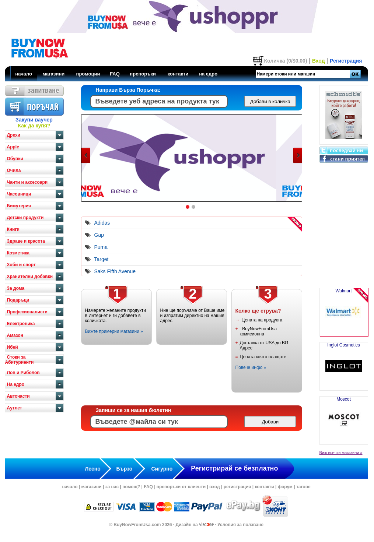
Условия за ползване (240, 524)
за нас (112, 486)
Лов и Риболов (23, 372)
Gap (99, 235)
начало (23, 74)
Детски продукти (25, 217)
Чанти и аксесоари (27, 182)
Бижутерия (19, 205)
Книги (13, 229)
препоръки (143, 74)
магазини (53, 74)
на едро (208, 74)
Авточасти (18, 396)
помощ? (131, 486)
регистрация (237, 486)
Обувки (15, 158)
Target (101, 259)
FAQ (115, 74)
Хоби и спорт (21, 264)
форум (285, 486)
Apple (13, 146)
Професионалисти (27, 311)
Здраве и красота (26, 241)
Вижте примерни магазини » (114, 331)
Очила (14, 170)
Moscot (343, 418)
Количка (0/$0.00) (285, 61)
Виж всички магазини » (341, 452)
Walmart (344, 312)
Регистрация (346, 61)
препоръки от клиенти (181, 486)
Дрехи (13, 135)
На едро (16, 384)
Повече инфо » (250, 367)
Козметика (18, 253)
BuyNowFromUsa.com (137, 524)
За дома (16, 288)
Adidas (102, 223)
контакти (178, 74)
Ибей (12, 347)
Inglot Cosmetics (343, 363)
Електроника (21, 323)
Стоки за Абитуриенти (19, 360)
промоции (88, 74)
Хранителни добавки (30, 276)
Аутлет (14, 408)
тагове (303, 486)
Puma (101, 247)
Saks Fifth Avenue (115, 271)
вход (214, 486)
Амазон (15, 335)
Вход (318, 61)
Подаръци (18, 300)
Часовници (19, 194)
